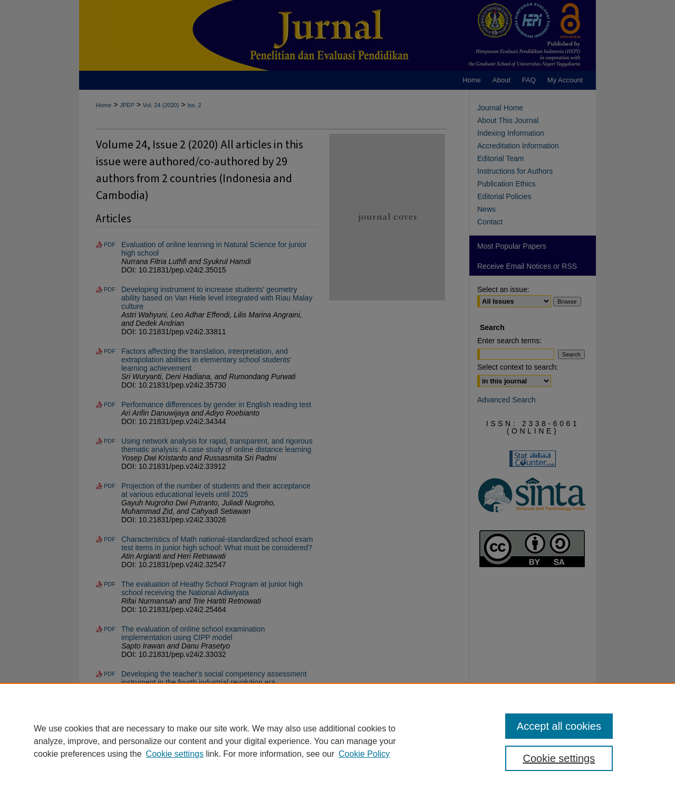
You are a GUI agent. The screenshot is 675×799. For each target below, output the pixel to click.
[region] (337, 741)
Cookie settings (175, 753)
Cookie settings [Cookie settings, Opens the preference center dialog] (559, 758)
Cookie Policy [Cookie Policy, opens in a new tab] (364, 753)
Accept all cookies (559, 726)
